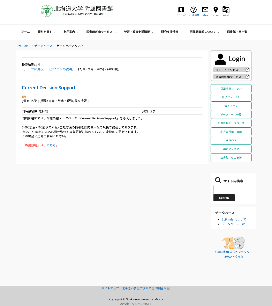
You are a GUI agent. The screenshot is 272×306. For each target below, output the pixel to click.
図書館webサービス (228, 77)
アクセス (147, 288)
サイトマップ (112, 288)
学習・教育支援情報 (139, 32)
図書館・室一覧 (239, 32)
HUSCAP (231, 140)
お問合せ (162, 288)
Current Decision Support (49, 87)
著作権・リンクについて (136, 304)
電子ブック (231, 106)
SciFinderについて (234, 219)
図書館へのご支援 (231, 157)
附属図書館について (205, 32)
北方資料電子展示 (231, 132)
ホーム (25, 32)
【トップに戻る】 (34, 69)
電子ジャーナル (231, 97)
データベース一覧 (231, 114)
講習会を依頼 (231, 149)
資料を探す (47, 32)
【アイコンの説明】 (61, 69)
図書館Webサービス (101, 32)
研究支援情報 (172, 32)
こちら (51, 145)
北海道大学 (131, 288)
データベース (225, 212)
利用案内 (71, 32)
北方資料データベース (231, 123)
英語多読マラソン (231, 88)
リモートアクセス (227, 70)
